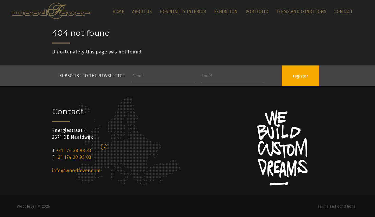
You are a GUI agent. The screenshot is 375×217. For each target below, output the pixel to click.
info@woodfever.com (76, 170)
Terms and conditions (301, 11)
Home (118, 11)
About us (142, 11)
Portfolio (257, 11)
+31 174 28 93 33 (73, 150)
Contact (343, 11)
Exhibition (226, 11)
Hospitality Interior (183, 11)
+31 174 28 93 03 (73, 157)
